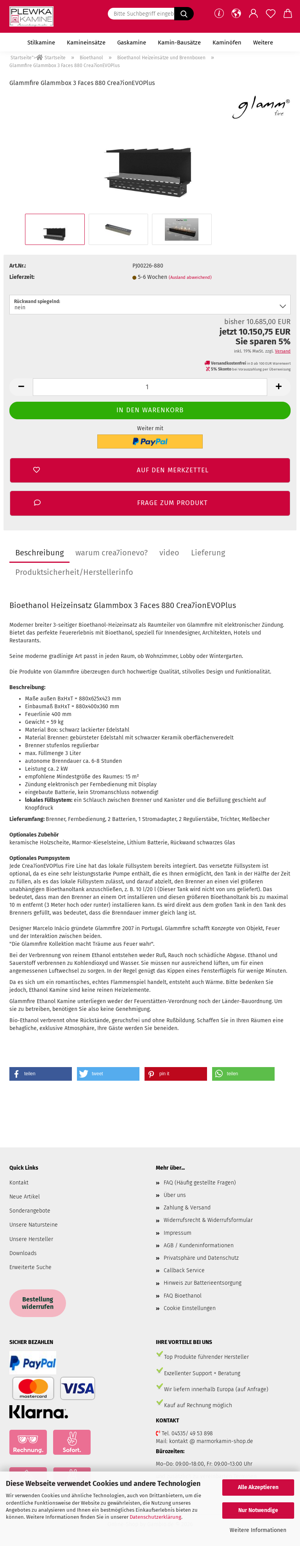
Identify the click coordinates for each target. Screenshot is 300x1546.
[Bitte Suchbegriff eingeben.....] (184, 13)
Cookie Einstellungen (190, 1308)
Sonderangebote (29, 1210)
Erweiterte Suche (30, 1267)
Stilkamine (41, 42)
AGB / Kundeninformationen (199, 1245)
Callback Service (184, 1270)
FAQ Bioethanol (183, 1295)
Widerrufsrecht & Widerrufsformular (208, 1220)
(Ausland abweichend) (190, 277)
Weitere (263, 42)
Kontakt (19, 1182)
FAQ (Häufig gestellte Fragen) (200, 1182)
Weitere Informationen (258, 1530)
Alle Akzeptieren (258, 1487)
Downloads (23, 1253)
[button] (236, 13)
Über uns (175, 1195)
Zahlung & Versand (187, 1207)
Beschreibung (39, 552)
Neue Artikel (24, 1196)
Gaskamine (131, 42)
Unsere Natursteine (33, 1225)
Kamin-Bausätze (179, 42)
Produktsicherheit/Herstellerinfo (74, 572)
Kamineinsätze (86, 42)
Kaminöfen (226, 42)
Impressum (177, 1233)
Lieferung (208, 552)
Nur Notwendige (258, 1510)
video (169, 552)
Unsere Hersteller (31, 1239)
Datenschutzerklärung (155, 1517)
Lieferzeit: (21, 277)
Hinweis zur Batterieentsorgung (202, 1283)
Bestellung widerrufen (38, 1303)
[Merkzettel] (270, 13)
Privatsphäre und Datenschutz (201, 1258)
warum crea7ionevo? (111, 552)
